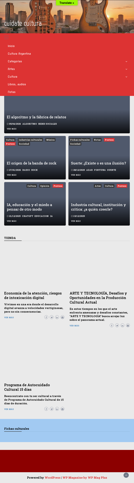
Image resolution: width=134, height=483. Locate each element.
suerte (111, 169)
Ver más (12, 128)
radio (26, 169)
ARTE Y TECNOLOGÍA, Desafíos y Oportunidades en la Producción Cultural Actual (98, 297)
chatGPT (27, 216)
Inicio (11, 46)
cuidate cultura (23, 23)
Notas (12, 92)
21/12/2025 (15, 216)
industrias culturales (30, 139)
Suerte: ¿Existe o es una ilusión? (98, 163)
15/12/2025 (79, 216)
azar (89, 169)
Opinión (44, 185)
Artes (11, 69)
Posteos (10, 143)
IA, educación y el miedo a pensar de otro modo (29, 206)
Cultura (12, 76)
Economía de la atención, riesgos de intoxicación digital (33, 295)
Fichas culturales (80, 139)
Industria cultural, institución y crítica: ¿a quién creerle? (98, 206)
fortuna (100, 169)
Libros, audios (17, 84)
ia (51, 216)
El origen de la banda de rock (32, 163)
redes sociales (47, 123)
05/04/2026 (15, 123)
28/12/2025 (79, 169)
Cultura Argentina (19, 53)
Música (50, 139)
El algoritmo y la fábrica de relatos (36, 117)
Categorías (15, 61)
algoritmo (29, 123)
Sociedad (24, 143)
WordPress (53, 477)
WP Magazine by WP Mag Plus (84, 477)
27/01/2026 (15, 169)
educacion (42, 216)
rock (34, 169)
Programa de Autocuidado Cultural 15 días (27, 387)
